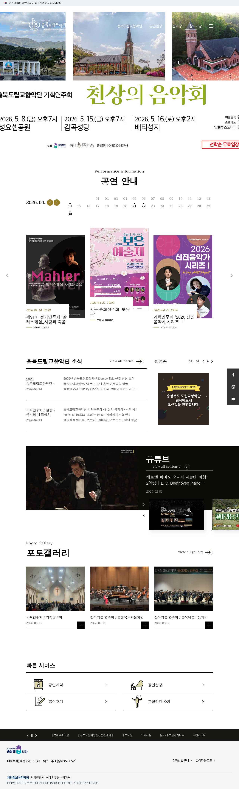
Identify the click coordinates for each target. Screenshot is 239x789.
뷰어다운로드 (204, 760)
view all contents (166, 467)
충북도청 (127, 735)
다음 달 (57, 202)
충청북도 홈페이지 (40, 10)
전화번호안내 (181, 760)
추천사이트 (199, 735)
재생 (207, 361)
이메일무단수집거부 (58, 777)
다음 (231, 275)
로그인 (206, 10)
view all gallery (190, 552)
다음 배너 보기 (36, 735)
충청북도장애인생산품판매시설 (95, 735)
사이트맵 (211, 26)
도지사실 (146, 735)
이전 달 (50, 202)
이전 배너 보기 (27, 735)
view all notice (122, 361)
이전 (7, 275)
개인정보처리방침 (18, 777)
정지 (32, 735)
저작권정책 (37, 777)
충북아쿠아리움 (60, 735)
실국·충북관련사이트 (172, 735)
